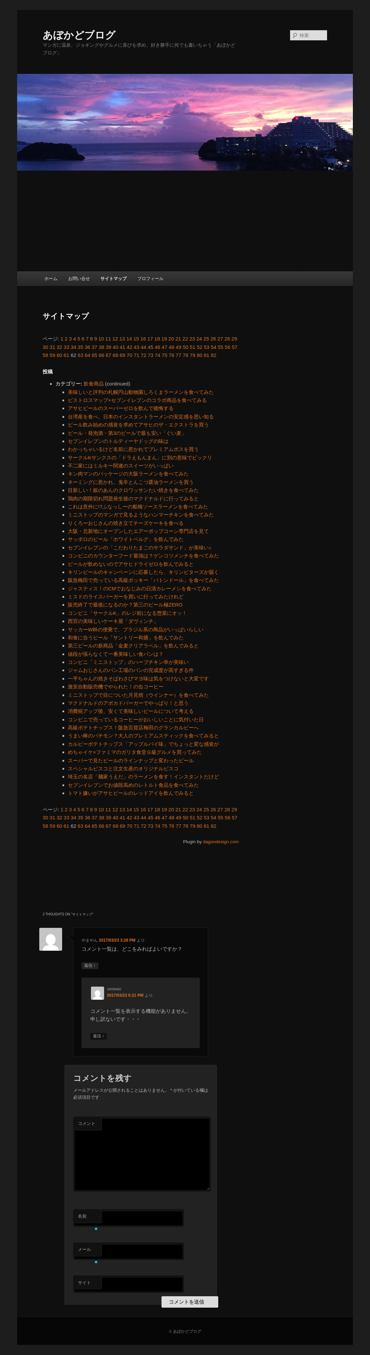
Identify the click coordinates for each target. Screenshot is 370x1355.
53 (207, 347)
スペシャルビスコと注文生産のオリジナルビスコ (123, 768)
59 (52, 355)
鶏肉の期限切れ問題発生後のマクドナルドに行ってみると (133, 498)
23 (192, 339)
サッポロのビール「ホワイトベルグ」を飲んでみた (126, 539)
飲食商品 (94, 384)
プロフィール (150, 278)
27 (220, 339)
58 (45, 355)
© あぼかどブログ (185, 1331)
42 (129, 347)
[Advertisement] (185, 221)
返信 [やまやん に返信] (89, 965)
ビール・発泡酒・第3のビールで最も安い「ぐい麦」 (127, 433)
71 (136, 355)
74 (157, 355)
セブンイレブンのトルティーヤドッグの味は (118, 441)
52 (199, 347)
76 (171, 355)
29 (234, 339)
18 (157, 339)
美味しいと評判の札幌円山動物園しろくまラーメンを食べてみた (141, 392)
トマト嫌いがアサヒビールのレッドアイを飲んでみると (131, 793)
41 (122, 347)
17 (150, 339)
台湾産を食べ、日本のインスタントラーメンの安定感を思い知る (141, 416)
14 (129, 339)
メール (88, 1251)
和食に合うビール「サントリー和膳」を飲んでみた (126, 637)
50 (185, 347)
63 (80, 355)
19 (164, 339)
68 (116, 355)
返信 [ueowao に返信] (98, 1036)
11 (108, 339)
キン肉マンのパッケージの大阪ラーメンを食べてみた (128, 474)
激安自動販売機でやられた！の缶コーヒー (116, 686)
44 (143, 347)
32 (59, 347)
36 (87, 347)
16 (143, 339)
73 (150, 355)
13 (122, 339)
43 (136, 347)
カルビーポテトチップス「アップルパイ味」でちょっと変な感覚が (143, 744)
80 (199, 355)
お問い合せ (79, 278)
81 (207, 355)
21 (178, 339)
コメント (86, 1123)
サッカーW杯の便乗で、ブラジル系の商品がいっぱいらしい (135, 629)
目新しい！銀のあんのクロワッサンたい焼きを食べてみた (133, 490)
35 (80, 347)
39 (108, 347)
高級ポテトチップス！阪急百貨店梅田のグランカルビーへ (133, 727)
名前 (88, 1218)
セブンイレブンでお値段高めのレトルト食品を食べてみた (133, 785)
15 (136, 339)
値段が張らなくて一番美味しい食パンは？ (116, 654)
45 (150, 347)
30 (45, 347)
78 (185, 355)
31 (52, 347)
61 (67, 355)
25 (206, 339)
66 (101, 355)
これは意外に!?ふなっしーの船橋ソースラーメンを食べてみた (138, 506)
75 (165, 355)
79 (192, 355)
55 (220, 347)
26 (213, 339)
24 (199, 339)
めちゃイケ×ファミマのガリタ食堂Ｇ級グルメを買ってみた (135, 752)
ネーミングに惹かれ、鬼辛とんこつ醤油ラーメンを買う (131, 482)
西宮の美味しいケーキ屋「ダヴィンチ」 (113, 621)
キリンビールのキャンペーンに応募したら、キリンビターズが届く (143, 572)
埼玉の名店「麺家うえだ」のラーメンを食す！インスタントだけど (143, 776)
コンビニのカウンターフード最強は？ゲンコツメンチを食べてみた (143, 555)
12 (115, 339)
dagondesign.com (221, 841)
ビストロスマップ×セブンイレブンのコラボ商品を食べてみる (137, 400)
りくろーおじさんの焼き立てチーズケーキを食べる (126, 523)
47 (165, 347)
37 (94, 347)
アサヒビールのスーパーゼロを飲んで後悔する (121, 408)
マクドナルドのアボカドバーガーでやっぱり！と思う (128, 703)
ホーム (50, 278)
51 (192, 347)
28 (227, 339)
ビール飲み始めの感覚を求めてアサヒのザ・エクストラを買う (138, 424)
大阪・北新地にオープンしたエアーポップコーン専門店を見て (138, 531)
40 (116, 347)
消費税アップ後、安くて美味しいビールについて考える (131, 711)
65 (94, 355)
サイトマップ (113, 278)
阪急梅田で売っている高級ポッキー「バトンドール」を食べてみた (143, 580)
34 (73, 347)
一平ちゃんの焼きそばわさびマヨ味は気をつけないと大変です (138, 678)
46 (157, 347)
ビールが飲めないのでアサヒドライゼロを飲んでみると (131, 564)
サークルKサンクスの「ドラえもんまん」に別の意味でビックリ (140, 457)
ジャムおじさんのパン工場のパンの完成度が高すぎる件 (131, 670)
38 (101, 347)
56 (227, 347)
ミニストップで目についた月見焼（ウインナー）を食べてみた (138, 695)
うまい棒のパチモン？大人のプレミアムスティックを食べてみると (143, 735)
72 (143, 355)
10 (101, 339)
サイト (84, 1282)
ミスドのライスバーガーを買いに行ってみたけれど (126, 596)
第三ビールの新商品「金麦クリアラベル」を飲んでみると (133, 645)
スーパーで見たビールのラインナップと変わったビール (131, 760)
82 (214, 355)
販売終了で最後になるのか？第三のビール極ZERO (125, 604)
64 (87, 355)
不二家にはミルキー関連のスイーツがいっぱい (121, 465)
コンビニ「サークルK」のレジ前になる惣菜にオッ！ (127, 613)
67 (108, 355)
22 (185, 339)
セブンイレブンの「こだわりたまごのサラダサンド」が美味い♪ (140, 547)
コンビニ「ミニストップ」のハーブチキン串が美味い (128, 662)
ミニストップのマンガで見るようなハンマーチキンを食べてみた (141, 514)
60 (59, 355)
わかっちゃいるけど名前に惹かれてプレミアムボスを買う (133, 449)
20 (171, 339)
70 (129, 355)
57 (234, 347)
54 (214, 347)
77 (178, 355)
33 (67, 347)
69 (122, 355)
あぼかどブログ (79, 35)
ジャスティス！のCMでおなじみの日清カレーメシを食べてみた (140, 588)
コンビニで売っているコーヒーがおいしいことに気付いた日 (136, 719)
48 (171, 347)
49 (178, 347)
